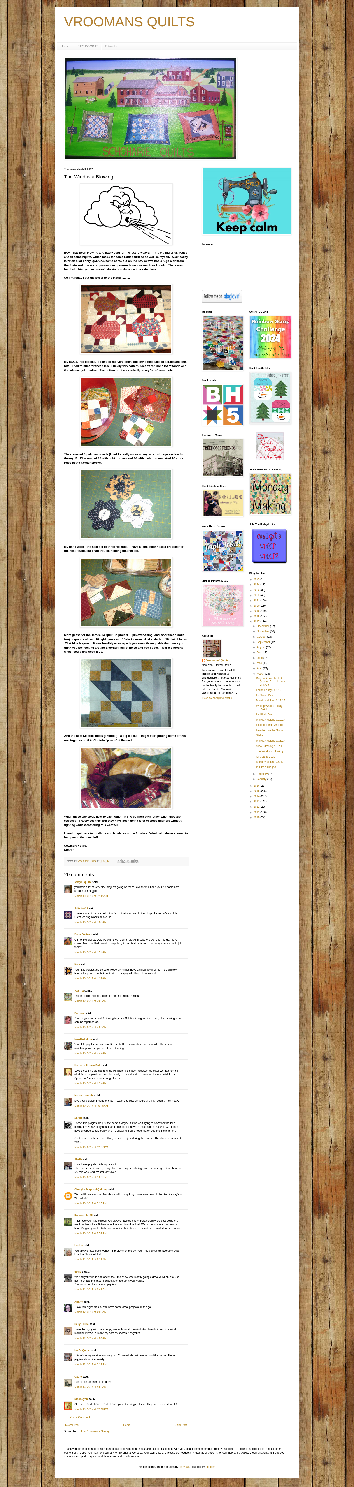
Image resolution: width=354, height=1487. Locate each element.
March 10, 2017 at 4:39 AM (90, 978)
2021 (257, 600)
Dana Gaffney (83, 934)
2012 (257, 806)
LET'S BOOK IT (87, 46)
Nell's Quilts (82, 1350)
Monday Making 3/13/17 (270, 740)
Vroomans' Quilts (217, 660)
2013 (257, 801)
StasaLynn (81, 1399)
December (263, 626)
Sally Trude (81, 1324)
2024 (257, 584)
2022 (257, 595)
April (260, 668)
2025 (257, 579)
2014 (257, 796)
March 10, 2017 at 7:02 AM (90, 1001)
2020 (257, 605)
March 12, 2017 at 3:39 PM (90, 1364)
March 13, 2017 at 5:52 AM (90, 1386)
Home (65, 46)
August (261, 647)
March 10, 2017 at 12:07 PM (91, 1147)
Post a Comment (80, 1417)
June (260, 657)
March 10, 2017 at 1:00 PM (90, 1177)
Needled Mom (83, 1039)
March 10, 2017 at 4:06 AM (90, 922)
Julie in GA (81, 908)
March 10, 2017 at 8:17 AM (90, 1083)
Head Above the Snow (269, 730)
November (263, 631)
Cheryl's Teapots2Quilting (90, 1189)
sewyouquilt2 (82, 882)
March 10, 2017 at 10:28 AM (91, 1106)
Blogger (210, 1466)
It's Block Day (264, 714)
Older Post (180, 1425)
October (262, 636)
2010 (257, 817)
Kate (77, 964)
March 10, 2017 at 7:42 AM (90, 1053)
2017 (257, 621)
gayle (77, 1271)
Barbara (79, 1013)
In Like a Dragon (266, 767)
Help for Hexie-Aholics (269, 724)
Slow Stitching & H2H (269, 746)
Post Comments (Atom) (95, 1431)
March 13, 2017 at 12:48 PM (91, 1409)
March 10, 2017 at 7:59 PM (90, 1233)
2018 (257, 616)
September (264, 642)
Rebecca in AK (83, 1215)
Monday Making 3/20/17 (270, 719)
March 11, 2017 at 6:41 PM (90, 1289)
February (262, 773)
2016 (257, 785)
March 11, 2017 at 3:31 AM (90, 1259)
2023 (257, 590)
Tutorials (111, 46)
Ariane (78, 1301)
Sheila (78, 1159)
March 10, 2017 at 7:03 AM (90, 1027)
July (259, 652)
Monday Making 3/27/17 (270, 700)
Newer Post (72, 1425)
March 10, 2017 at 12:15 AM (91, 896)
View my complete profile (217, 698)
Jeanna (79, 990)
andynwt (184, 1466)
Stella (259, 735)
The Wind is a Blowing (269, 751)
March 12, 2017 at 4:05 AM (90, 1312)
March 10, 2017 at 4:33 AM (90, 952)
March (261, 673)
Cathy (78, 1376)
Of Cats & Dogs (265, 756)
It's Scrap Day (264, 695)
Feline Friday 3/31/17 (269, 690)
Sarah (78, 1117)
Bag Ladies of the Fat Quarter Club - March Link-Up (270, 681)
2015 (257, 791)
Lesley (78, 1245)
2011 (257, 812)
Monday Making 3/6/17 (269, 761)
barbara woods (83, 1095)
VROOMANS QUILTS (129, 21)
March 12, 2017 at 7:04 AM (90, 1338)
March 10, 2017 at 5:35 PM (90, 1203)
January (262, 779)
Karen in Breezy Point (88, 1065)
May (260, 663)
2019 (257, 611)
